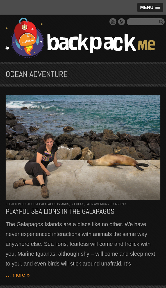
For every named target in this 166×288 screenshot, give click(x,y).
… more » (18, 275)
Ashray (120, 204)
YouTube (113, 21)
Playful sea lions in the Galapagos (60, 211)
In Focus (77, 204)
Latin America (96, 204)
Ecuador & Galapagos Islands (45, 204)
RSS (121, 21)
